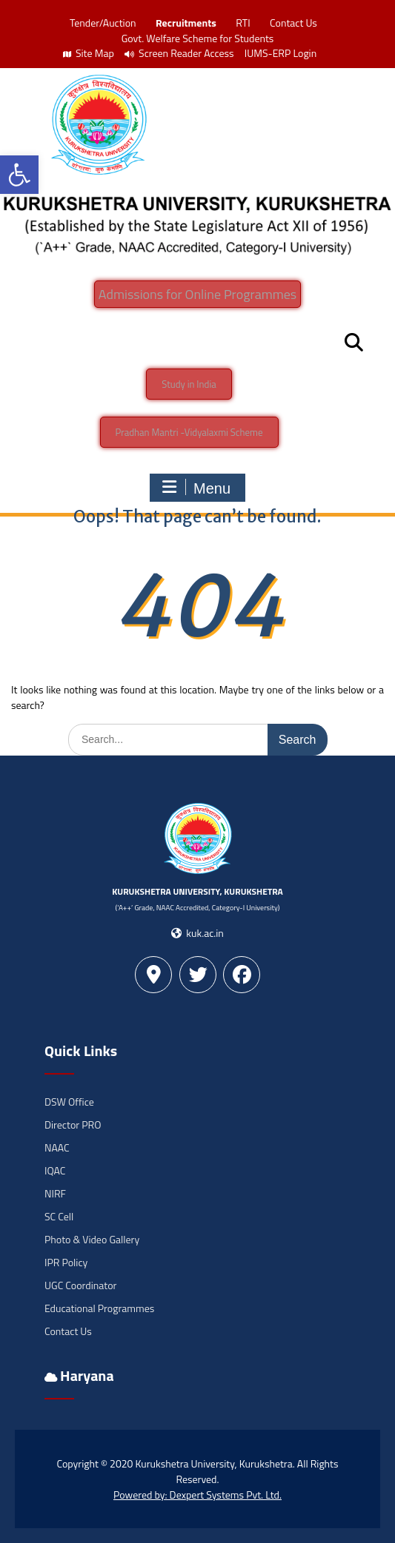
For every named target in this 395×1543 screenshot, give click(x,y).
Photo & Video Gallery (91, 1239)
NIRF (55, 1193)
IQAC (54, 1170)
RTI (243, 22)
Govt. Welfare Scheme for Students (198, 38)
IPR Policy (65, 1262)
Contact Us (293, 22)
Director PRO (72, 1124)
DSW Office (69, 1101)
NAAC (57, 1147)
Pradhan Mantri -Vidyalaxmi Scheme (189, 432)
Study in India (189, 384)
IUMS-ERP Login (281, 53)
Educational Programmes (99, 1308)
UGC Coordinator (80, 1285)
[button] (19, 174)
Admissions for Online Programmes (197, 294)
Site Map (88, 53)
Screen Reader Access (179, 53)
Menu (195, 488)
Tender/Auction (103, 22)
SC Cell (58, 1216)
